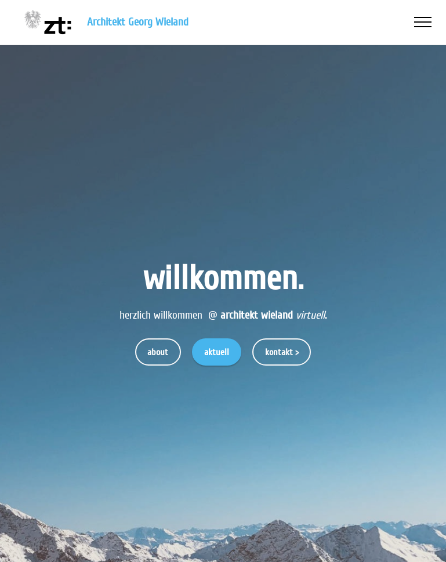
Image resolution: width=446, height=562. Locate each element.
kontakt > (282, 352)
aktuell (216, 352)
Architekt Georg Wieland (139, 22)
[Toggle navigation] (423, 22)
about (157, 352)
